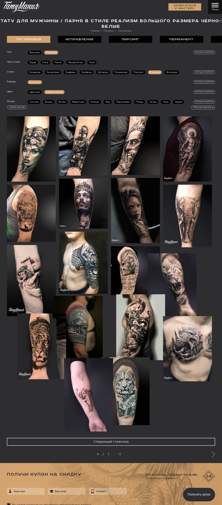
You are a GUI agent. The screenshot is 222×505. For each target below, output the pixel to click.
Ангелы (34, 102)
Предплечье (75, 62)
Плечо (58, 62)
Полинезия (120, 72)
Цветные (34, 92)
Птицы (139, 102)
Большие (34, 82)
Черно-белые (54, 92)
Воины (49, 102)
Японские (171, 72)
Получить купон (199, 494)
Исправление (80, 39)
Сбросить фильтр (202, 107)
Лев (107, 102)
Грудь (32, 62)
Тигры (153, 102)
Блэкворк (35, 72)
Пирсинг (131, 39)
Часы (166, 102)
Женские (34, 52)
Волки (62, 102)
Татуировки (28, 39)
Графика (70, 72)
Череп (178, 102)
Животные (78, 102)
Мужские (51, 52)
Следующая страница (111, 441)
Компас (95, 102)
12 (119, 454)
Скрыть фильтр (17, 107)
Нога (45, 62)
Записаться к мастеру (185, 7)
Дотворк (103, 72)
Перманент (181, 39)
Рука (92, 62)
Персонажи (123, 102)
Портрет (138, 72)
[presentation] (152, 493)
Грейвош (86, 72)
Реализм (155, 72)
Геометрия (53, 72)
